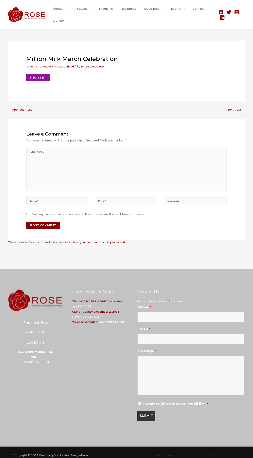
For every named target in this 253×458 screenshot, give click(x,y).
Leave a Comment (39, 58)
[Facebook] (218, 10)
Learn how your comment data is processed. (97, 236)
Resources (125, 10)
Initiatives (82, 10)
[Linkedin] (242, 10)
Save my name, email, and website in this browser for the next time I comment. (88, 208)
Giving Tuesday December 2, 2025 (96, 305)
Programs (105, 10)
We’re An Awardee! (85, 316)
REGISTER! (38, 69)
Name (144, 301)
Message (147, 345)
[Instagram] (234, 10)
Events (168, 10)
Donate (204, 10)
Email (143, 323)
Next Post (236, 101)
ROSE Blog (146, 10)
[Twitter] (226, 10)
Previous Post (20, 101)
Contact (188, 10)
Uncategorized (65, 58)
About (61, 10)
